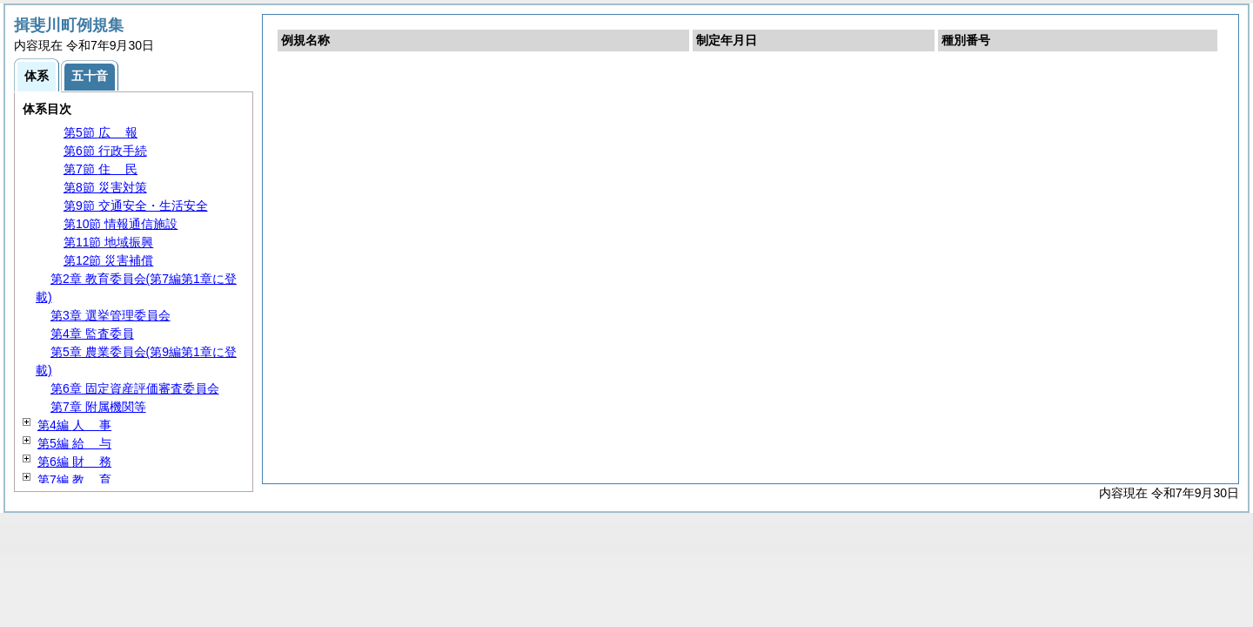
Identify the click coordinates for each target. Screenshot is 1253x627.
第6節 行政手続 (105, 151)
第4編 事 (74, 425)
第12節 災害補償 (108, 260)
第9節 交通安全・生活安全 (136, 205)
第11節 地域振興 (108, 242)
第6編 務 (74, 462)
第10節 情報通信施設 (121, 224)
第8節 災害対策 (105, 187)
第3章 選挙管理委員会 (110, 315)
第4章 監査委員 (92, 333)
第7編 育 (74, 480)
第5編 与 (74, 443)
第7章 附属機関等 (98, 407)
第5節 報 (100, 132)
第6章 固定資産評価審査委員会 (134, 388)
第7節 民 (100, 169)
